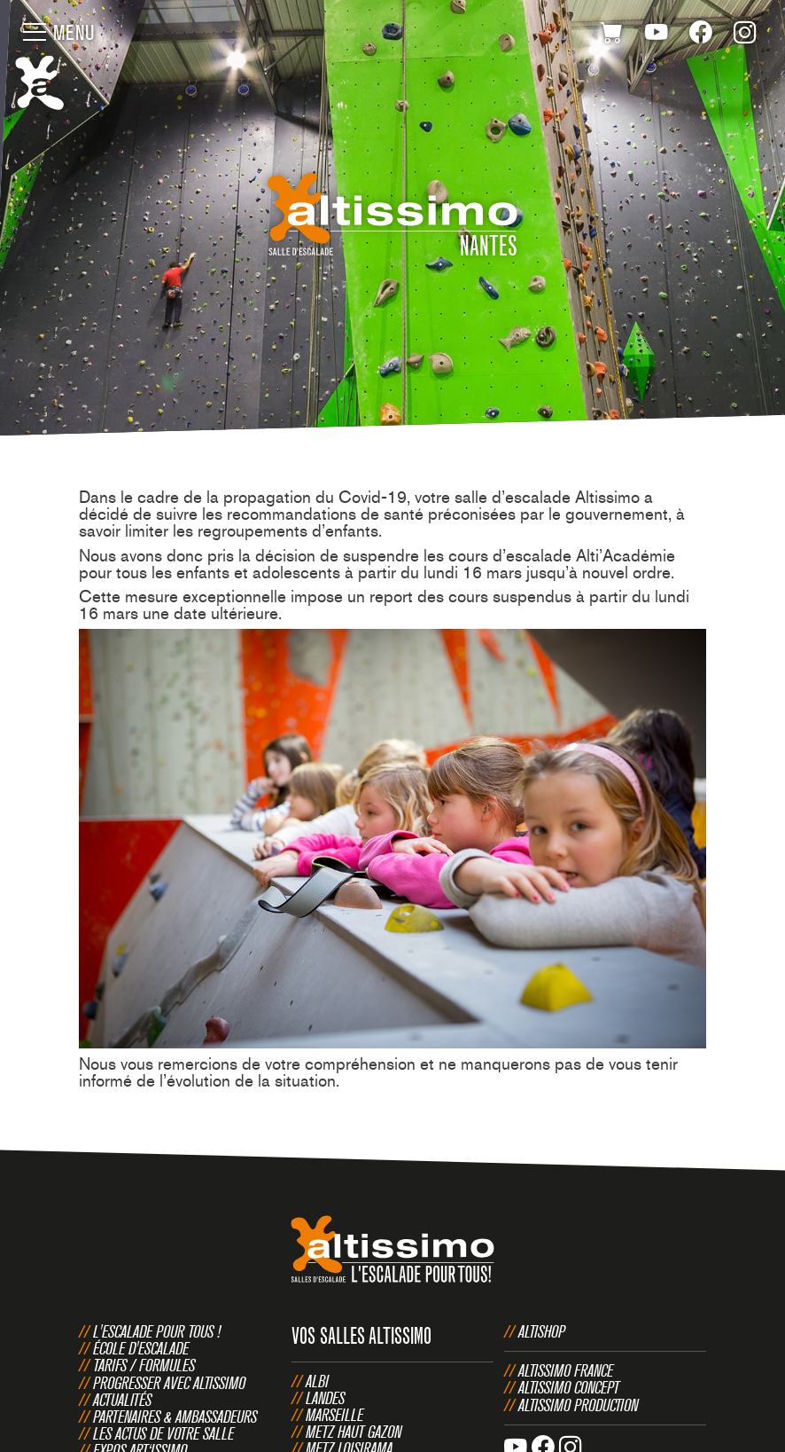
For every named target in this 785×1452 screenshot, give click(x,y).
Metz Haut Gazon (353, 1431)
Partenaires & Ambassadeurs (175, 1416)
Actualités (122, 1399)
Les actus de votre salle (163, 1433)
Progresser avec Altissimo (169, 1382)
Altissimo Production (578, 1405)
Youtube (656, 35)
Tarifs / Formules (144, 1365)
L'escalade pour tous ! (157, 1331)
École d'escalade (141, 1348)
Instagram (745, 35)
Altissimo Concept (568, 1387)
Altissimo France (565, 1370)
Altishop (541, 1331)
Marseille (334, 1414)
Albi (317, 1381)
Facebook (700, 35)
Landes (325, 1398)
